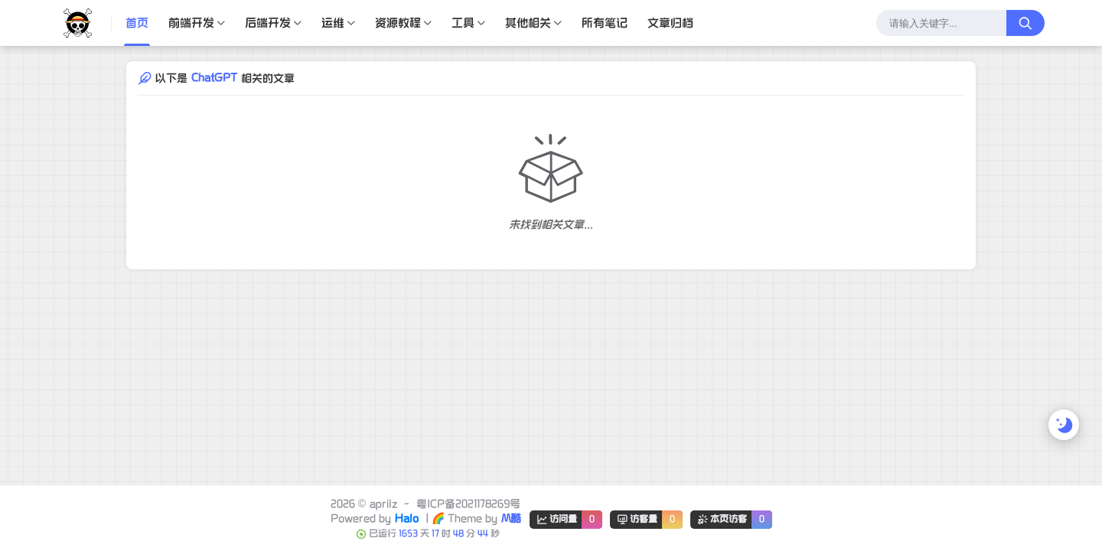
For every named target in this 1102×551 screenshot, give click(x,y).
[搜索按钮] (1025, 23)
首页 (137, 23)
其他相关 (528, 23)
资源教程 (398, 23)
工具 (463, 23)
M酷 (511, 518)
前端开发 (191, 23)
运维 (332, 23)
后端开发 (268, 23)
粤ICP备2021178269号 (468, 503)
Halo (407, 518)
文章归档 (670, 23)
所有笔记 (605, 23)
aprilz (383, 503)
